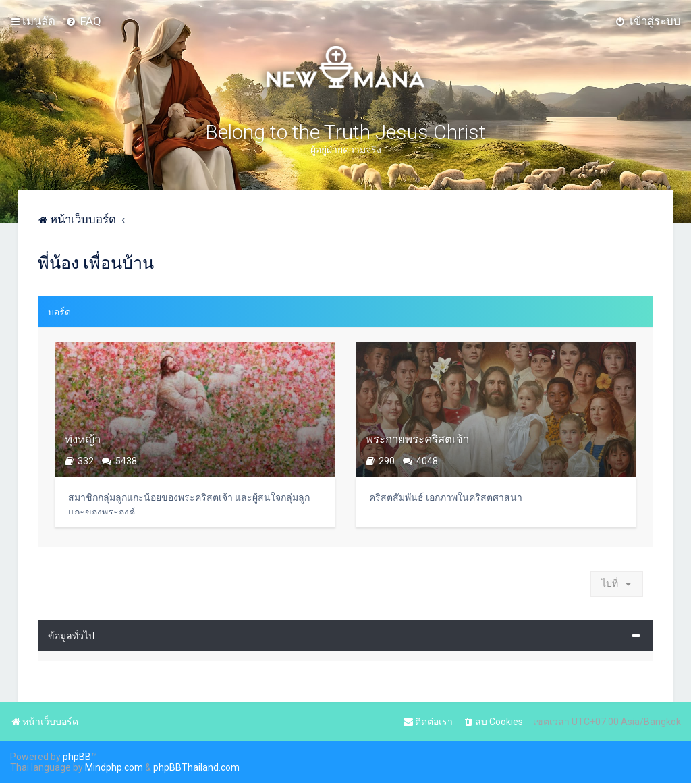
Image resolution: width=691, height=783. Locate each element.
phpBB (77, 756)
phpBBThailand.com (196, 767)
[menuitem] (83, 20)
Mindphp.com (114, 767)
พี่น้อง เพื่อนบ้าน (96, 263)
